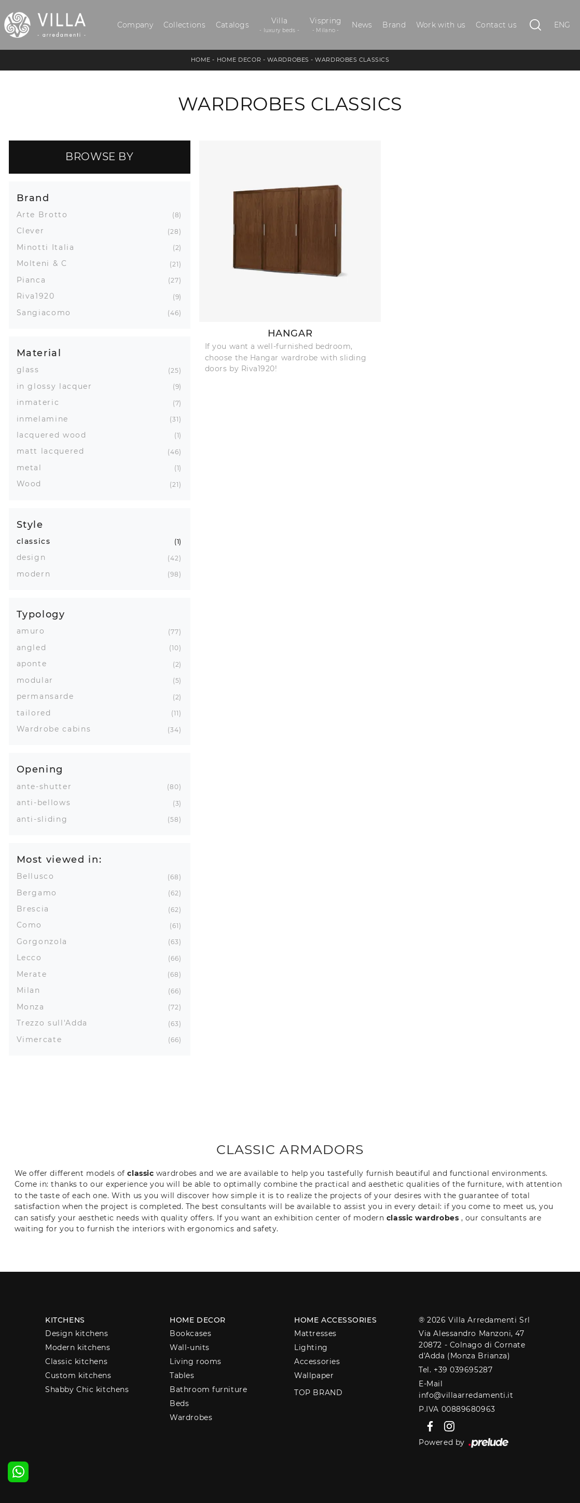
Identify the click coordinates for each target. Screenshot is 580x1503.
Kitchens (65, 1320)
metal (33, 467)
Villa (279, 25)
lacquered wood (55, 435)
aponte (36, 663)
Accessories (317, 1361)
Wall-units (190, 1347)
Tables (182, 1375)
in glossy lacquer (58, 386)
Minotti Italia (49, 247)
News (362, 25)
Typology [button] (41, 614)
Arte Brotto (46, 214)
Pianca (35, 280)
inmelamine (47, 419)
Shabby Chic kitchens (87, 1389)
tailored (38, 713)
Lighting (310, 1347)
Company (135, 25)
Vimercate (43, 1039)
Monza (34, 1007)
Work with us (440, 25)
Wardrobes (288, 59)
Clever (34, 230)
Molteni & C (46, 263)
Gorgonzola (46, 941)
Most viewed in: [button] (59, 859)
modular (39, 680)
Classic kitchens (76, 1361)
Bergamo (41, 892)
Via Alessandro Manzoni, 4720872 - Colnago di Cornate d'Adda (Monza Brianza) (472, 1344)
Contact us (496, 25)
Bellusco (39, 876)
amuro (35, 631)
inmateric (42, 402)
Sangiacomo (48, 312)
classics (38, 541)
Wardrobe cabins (58, 729)
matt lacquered (54, 451)
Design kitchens (76, 1333)
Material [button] (39, 352)
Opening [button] (40, 769)
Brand (393, 25)
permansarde (49, 696)
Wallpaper (314, 1375)
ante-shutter (48, 786)
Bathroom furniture (208, 1389)
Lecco (33, 957)
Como (33, 925)
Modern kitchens (77, 1347)
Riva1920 (40, 296)
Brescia (37, 909)
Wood (33, 483)
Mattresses (315, 1333)
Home (201, 59)
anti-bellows (48, 802)
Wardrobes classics (352, 59)
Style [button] (30, 524)
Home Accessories (335, 1320)
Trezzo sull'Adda (56, 1023)
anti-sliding (46, 819)
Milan (32, 990)
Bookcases (190, 1333)
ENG (562, 25)
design (35, 557)
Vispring (325, 25)
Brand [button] (33, 197)
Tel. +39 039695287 (455, 1369)
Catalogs (232, 25)
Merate (36, 974)
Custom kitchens (78, 1375)
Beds (179, 1403)
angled (35, 647)
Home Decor (239, 59)
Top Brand (318, 1392)
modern (38, 574)
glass (32, 369)
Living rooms (196, 1361)
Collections (184, 25)
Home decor (198, 1320)
